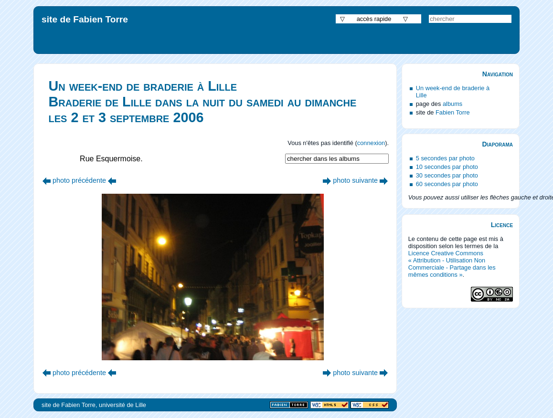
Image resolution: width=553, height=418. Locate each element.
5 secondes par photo (445, 158)
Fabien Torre (453, 112)
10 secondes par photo (447, 166)
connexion (371, 142)
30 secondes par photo (447, 175)
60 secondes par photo (447, 184)
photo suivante (355, 180)
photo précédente (79, 180)
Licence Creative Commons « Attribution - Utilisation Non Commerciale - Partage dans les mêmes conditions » (452, 264)
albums (452, 103)
